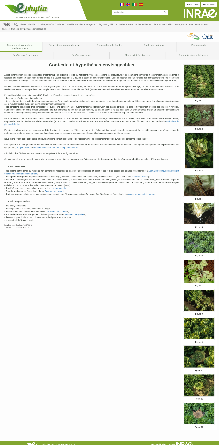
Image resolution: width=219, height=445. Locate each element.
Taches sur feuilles (139, 176)
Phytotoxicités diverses (137, 55)
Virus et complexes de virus (64, 45)
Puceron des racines (54, 191)
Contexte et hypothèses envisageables (28, 29)
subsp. (55, 147)
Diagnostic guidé (105, 24)
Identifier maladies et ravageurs (81, 24)
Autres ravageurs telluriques (141, 194)
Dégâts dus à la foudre (109, 45)
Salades (60, 24)
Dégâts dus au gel (81, 55)
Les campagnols (58, 188)
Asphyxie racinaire (154, 45)
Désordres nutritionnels (56, 211)
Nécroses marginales (74, 214)
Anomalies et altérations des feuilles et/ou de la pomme (140, 24)
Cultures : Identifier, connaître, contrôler (34, 24)
